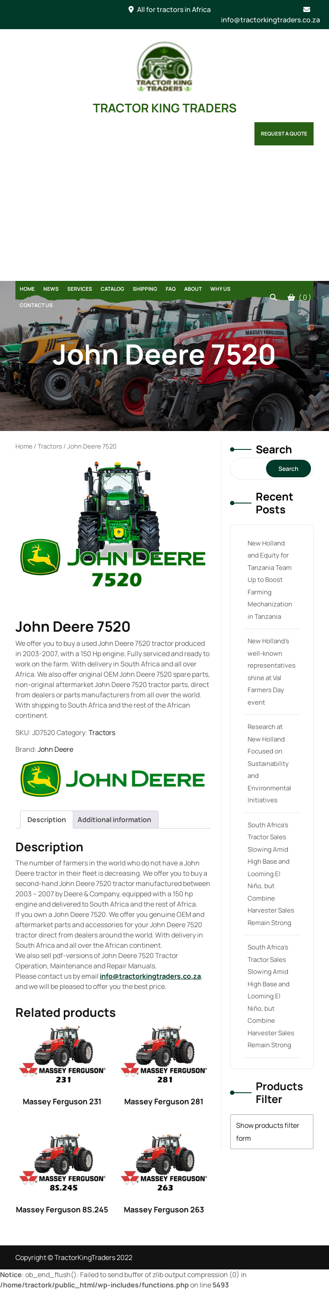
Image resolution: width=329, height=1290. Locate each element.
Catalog (112, 288)
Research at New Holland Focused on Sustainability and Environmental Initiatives (269, 763)
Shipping (145, 288)
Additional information (114, 819)
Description (46, 819)
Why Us (220, 288)
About (193, 288)
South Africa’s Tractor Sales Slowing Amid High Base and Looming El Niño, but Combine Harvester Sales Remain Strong (271, 873)
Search (274, 449)
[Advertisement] (164, 217)
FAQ (171, 288)
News (51, 288)
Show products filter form (267, 1132)
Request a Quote (284, 133)
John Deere (55, 749)
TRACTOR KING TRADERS (164, 107)
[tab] (46, 820)
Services (79, 288)
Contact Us (36, 305)
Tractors (50, 446)
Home (27, 288)
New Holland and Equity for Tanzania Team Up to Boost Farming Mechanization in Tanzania (270, 580)
